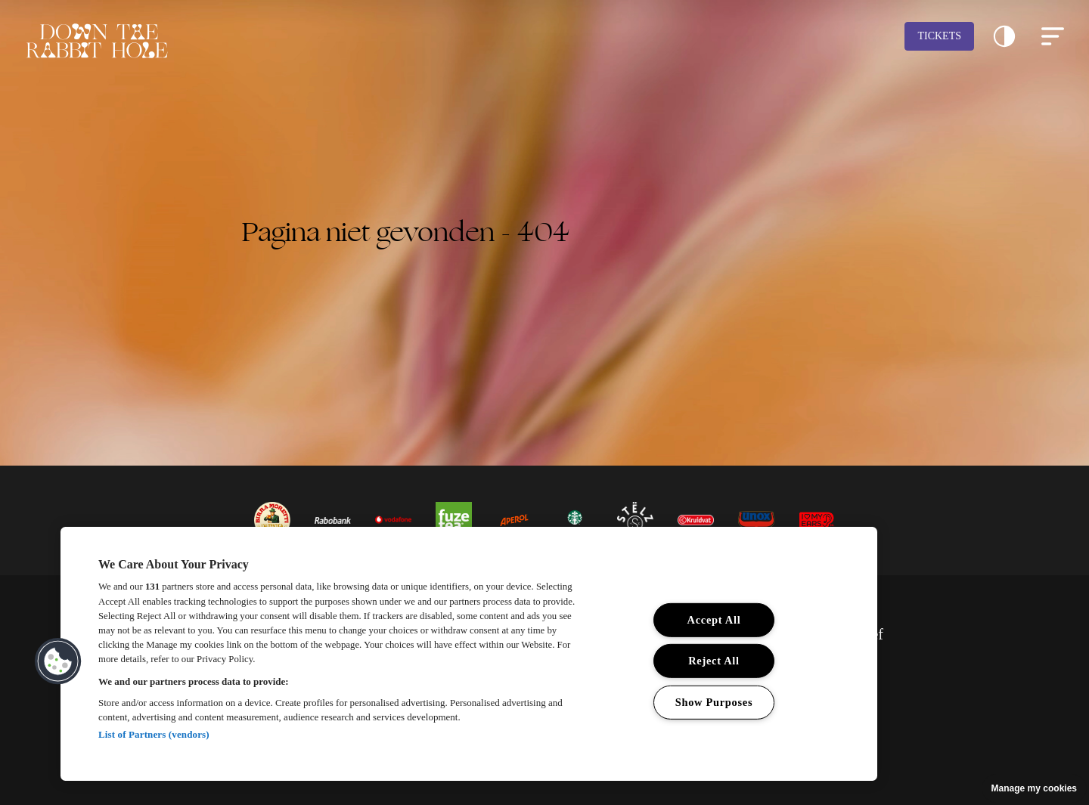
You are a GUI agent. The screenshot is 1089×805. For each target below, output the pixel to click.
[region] (468, 654)
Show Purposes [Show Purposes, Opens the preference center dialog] (714, 702)
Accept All (714, 620)
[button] (1004, 36)
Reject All (714, 661)
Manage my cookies (1034, 788)
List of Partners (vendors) (153, 734)
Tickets (939, 36)
